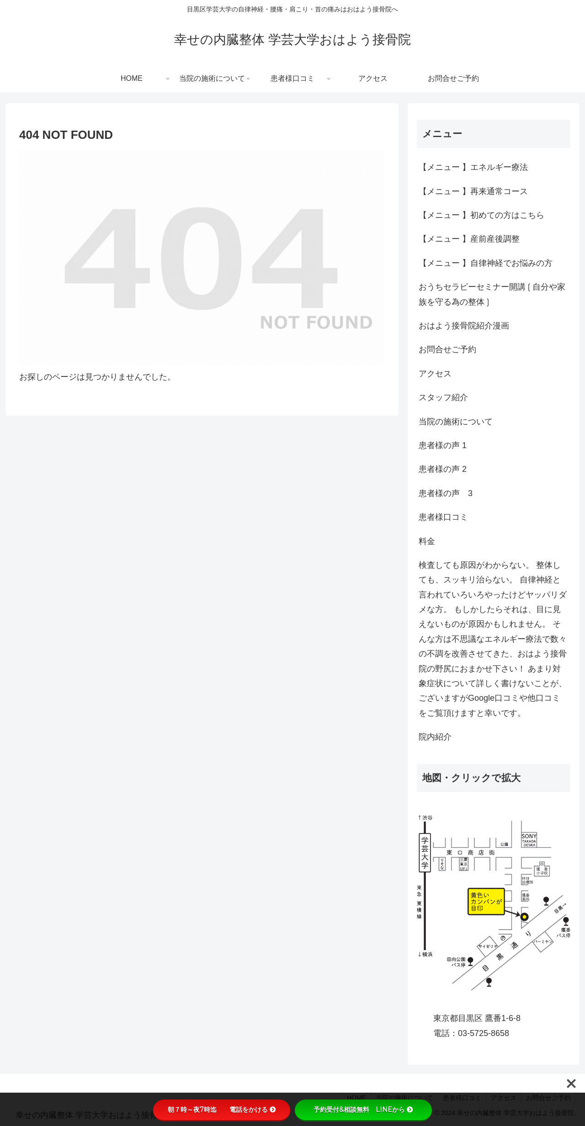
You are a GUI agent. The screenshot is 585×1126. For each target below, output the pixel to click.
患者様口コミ (443, 517)
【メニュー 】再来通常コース (473, 191)
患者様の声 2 (443, 469)
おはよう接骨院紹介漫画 (464, 325)
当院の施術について (456, 421)
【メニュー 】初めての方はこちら (481, 215)
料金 (427, 541)
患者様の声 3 (446, 493)
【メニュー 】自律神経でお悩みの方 (486, 263)
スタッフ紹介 (443, 397)
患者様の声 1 (443, 445)
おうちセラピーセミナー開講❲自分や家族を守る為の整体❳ (492, 294)
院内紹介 (435, 736)
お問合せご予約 (447, 349)
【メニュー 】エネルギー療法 (473, 167)
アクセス (435, 373)
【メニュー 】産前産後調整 (469, 238)
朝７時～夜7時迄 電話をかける (222, 1109)
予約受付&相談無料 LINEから (363, 1109)
